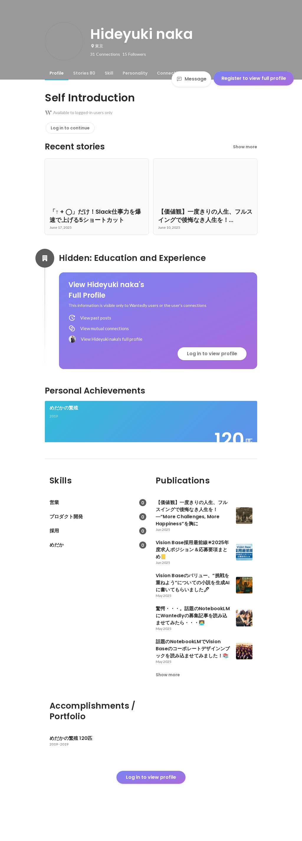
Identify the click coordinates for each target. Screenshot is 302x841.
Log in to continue (70, 128)
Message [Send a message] (191, 78)
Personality (135, 73)
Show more (245, 147)
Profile (57, 73)
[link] (151, 429)
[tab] (56, 73)
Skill (109, 73)
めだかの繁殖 (64, 407)
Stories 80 (84, 73)
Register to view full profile (253, 78)
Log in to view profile (212, 353)
